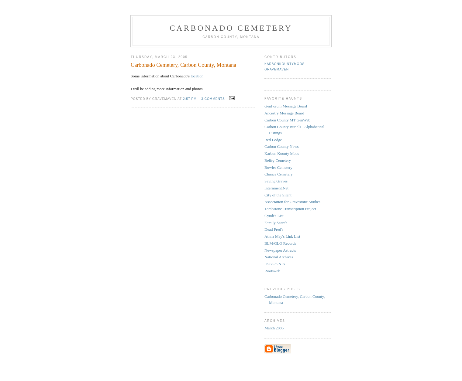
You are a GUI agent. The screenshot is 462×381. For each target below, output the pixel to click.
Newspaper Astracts (280, 250)
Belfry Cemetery (277, 160)
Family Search (275, 222)
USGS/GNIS (274, 264)
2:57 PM (190, 98)
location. (197, 76)
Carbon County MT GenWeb (287, 120)
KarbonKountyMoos (284, 64)
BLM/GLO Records (280, 243)
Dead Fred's (273, 229)
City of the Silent (277, 195)
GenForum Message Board (285, 106)
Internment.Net (276, 188)
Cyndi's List (274, 215)
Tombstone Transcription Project (290, 208)
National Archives (278, 257)
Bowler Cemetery (278, 167)
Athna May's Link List (282, 236)
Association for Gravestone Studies (292, 201)
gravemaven (276, 69)
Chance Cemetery (278, 174)
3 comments (213, 98)
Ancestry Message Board (284, 113)
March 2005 (274, 328)
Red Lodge (273, 140)
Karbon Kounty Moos (281, 153)
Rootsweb (272, 271)
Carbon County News (281, 146)
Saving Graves (276, 181)
